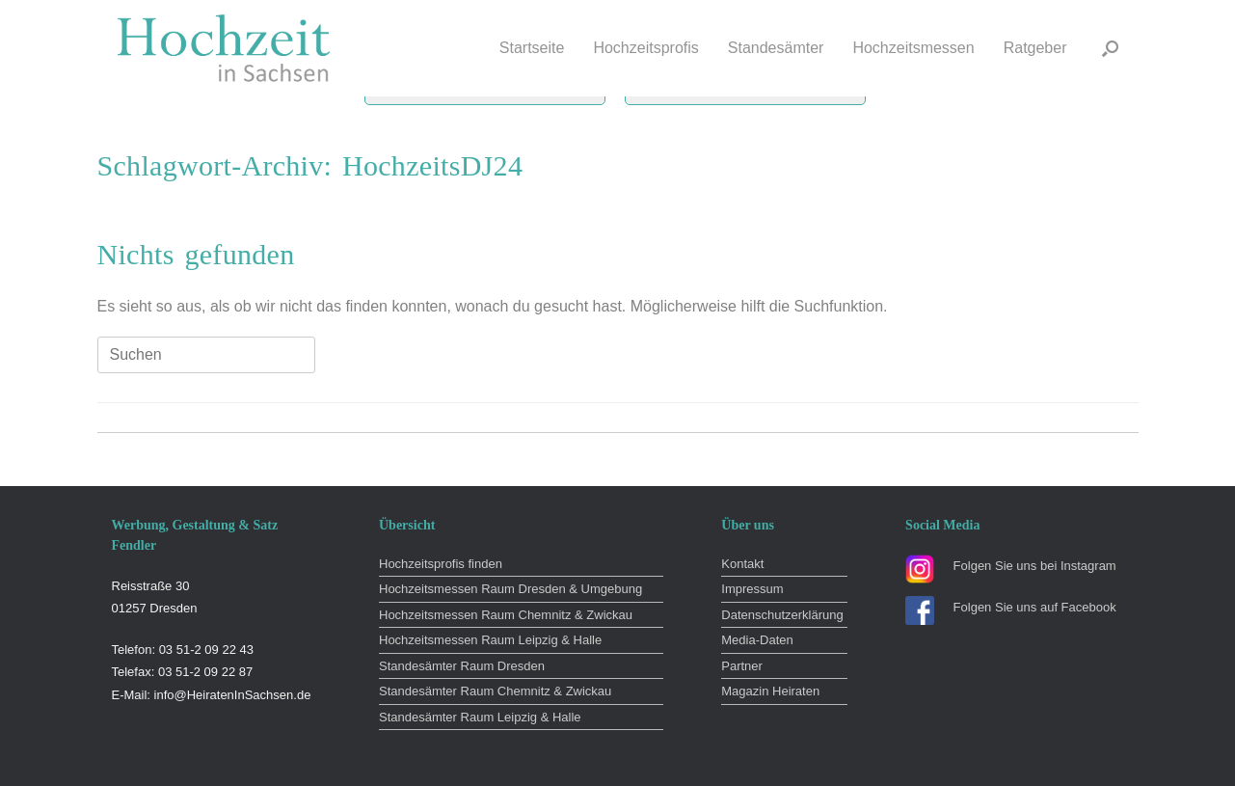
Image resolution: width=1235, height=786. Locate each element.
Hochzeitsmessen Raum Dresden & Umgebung (510, 589)
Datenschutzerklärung (782, 615)
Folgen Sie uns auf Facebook (1034, 607)
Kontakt (742, 563)
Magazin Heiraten (770, 691)
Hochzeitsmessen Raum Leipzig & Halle (490, 640)
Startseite (532, 48)
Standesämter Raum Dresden (462, 666)
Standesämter (776, 48)
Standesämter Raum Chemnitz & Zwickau (495, 691)
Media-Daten (756, 640)
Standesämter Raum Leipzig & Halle (480, 717)
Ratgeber (1035, 48)
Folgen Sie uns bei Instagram (1034, 565)
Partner (742, 666)
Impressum (752, 589)
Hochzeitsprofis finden (440, 563)
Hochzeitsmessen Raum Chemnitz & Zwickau (505, 615)
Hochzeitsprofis (645, 48)
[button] (1110, 48)
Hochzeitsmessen (913, 48)
